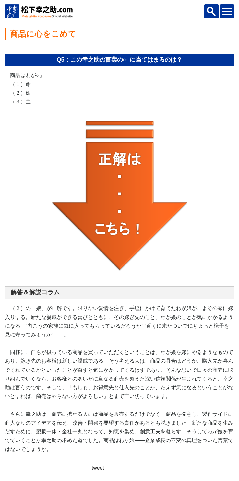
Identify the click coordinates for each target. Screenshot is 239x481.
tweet (98, 468)
